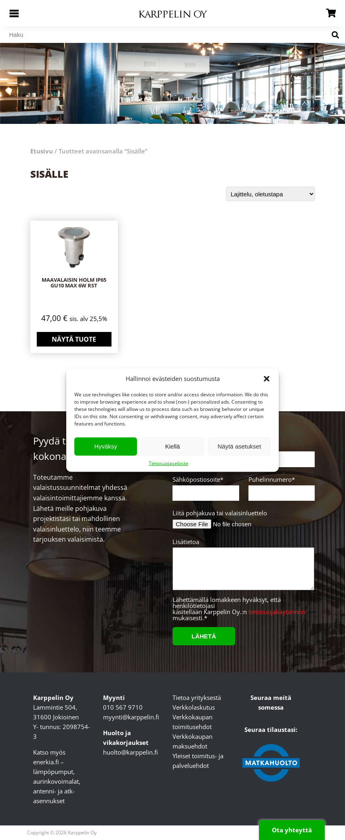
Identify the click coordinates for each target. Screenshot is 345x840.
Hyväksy (105, 446)
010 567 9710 (123, 707)
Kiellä (172, 446)
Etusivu (41, 151)
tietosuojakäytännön (276, 612)
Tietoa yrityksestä (196, 697)
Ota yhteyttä (292, 830)
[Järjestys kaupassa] (270, 194)
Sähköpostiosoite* (204, 486)
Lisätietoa (242, 568)
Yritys (280, 453)
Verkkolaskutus (193, 707)
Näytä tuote (74, 339)
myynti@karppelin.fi (131, 717)
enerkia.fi (46, 762)
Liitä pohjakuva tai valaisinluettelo (219, 513)
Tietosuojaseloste (168, 462)
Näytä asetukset (239, 446)
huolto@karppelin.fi (130, 752)
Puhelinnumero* (280, 486)
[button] (267, 378)
